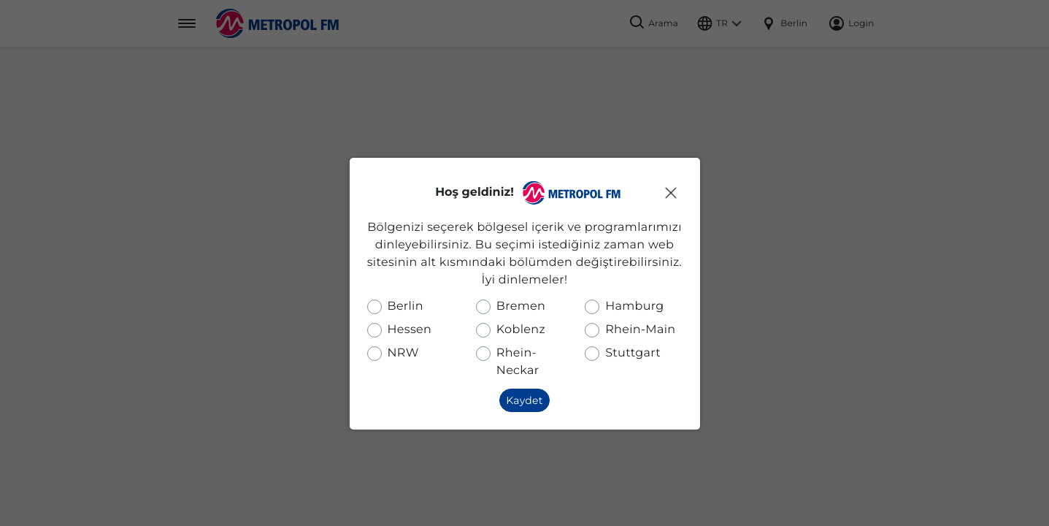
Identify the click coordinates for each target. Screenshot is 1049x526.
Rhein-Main (640, 330)
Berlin (405, 306)
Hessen (410, 330)
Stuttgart (633, 353)
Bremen (520, 306)
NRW (403, 353)
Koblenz (520, 330)
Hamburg (634, 306)
